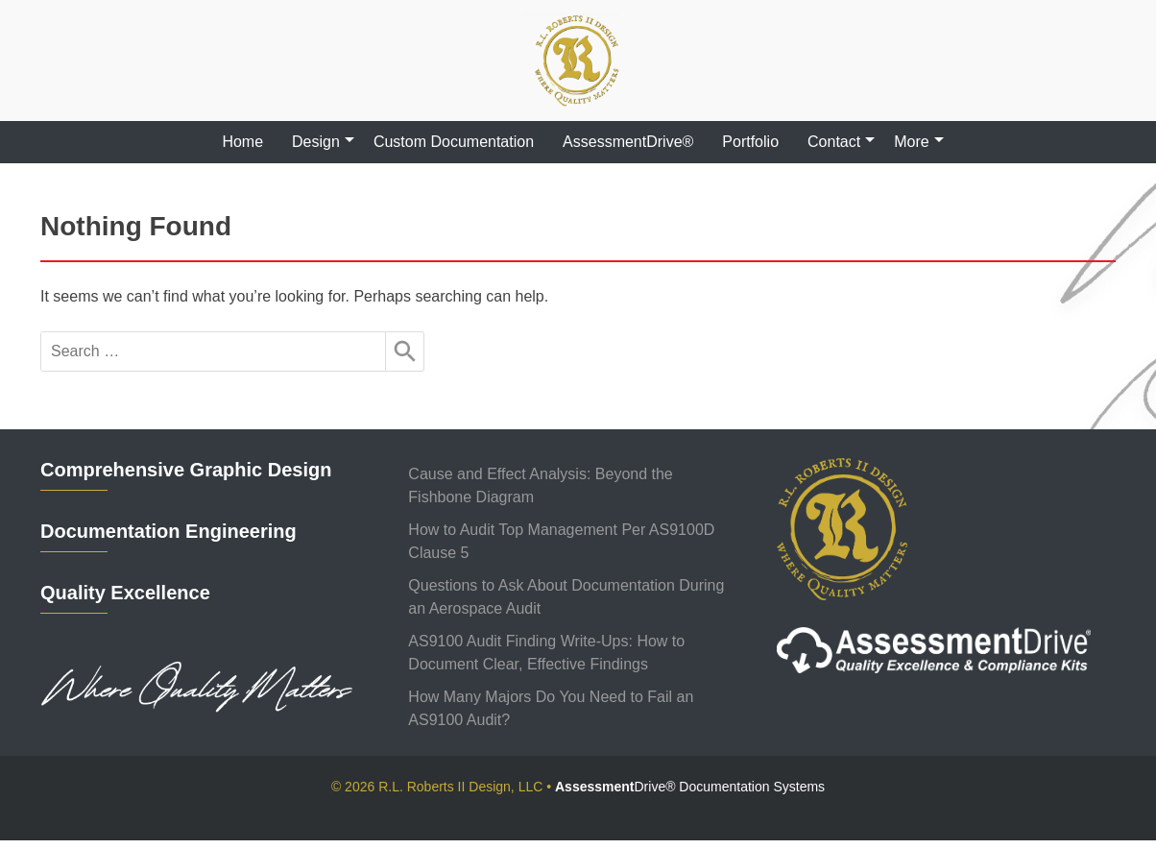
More (911, 141)
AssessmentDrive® (628, 141)
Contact (833, 141)
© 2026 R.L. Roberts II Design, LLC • (578, 786)
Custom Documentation (453, 141)
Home (242, 141)
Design (316, 141)
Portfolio (750, 141)
